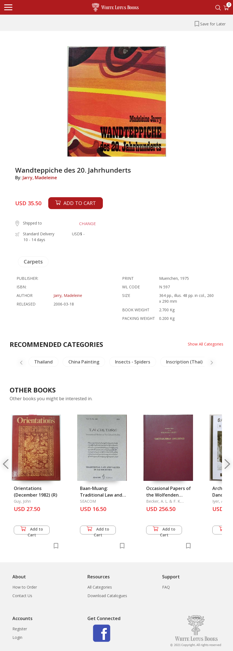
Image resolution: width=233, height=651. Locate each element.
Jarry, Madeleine (40, 178)
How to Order (24, 587)
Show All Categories (205, 344)
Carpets (33, 261)
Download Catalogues (107, 595)
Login (17, 637)
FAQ (166, 587)
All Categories (99, 587)
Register (19, 628)
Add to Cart (31, 530)
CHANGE (87, 223)
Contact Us (22, 595)
